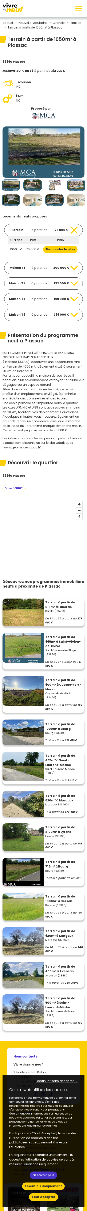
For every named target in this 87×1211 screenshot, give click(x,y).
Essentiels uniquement (43, 1186)
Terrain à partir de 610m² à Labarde (60, 604)
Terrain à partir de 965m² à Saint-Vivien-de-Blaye (63, 641)
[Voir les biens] (43, 230)
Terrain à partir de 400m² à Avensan (60, 968)
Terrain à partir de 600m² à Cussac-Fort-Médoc (63, 684)
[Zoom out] (79, 510)
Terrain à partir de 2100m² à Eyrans (60, 829)
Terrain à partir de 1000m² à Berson (60, 898)
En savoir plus (43, 1175)
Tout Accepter (43, 1197)
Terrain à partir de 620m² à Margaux (60, 798)
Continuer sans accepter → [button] (57, 1081)
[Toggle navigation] (78, 8)
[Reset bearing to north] (79, 516)
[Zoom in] (79, 504)
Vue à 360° (14, 488)
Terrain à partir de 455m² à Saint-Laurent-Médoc (60, 760)
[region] (43, 530)
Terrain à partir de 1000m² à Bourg (60, 726)
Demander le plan (60, 249)
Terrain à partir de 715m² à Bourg (60, 864)
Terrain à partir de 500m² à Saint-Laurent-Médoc (60, 1002)
